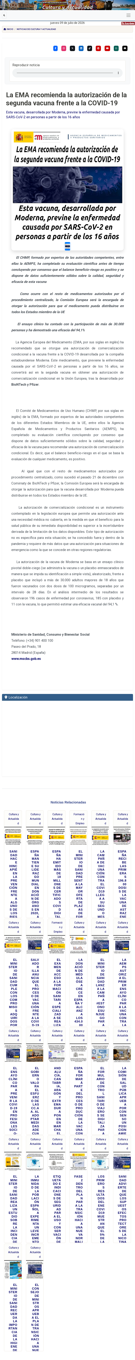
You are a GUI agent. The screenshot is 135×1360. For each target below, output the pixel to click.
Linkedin (105, 1307)
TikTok (17, 1315)
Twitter (62, 1307)
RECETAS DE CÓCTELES (121, 1341)
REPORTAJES (93, 1341)
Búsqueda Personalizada (67, 1277)
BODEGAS (48, 1341)
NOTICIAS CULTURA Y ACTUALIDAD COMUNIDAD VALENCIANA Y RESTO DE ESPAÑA (30, 1339)
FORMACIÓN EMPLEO (44, 1343)
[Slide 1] (95, 190)
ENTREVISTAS (21, 1343)
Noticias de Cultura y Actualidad (36, 29)
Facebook (19, 1307)
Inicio (8, 29)
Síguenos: (67, 1300)
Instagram (41, 1307)
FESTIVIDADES (32, 1343)
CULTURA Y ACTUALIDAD (80, 1341)
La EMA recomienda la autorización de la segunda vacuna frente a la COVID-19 (66, 99)
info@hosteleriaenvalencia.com (51, 1334)
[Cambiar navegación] (128, 15)
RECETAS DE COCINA (105, 1341)
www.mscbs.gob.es (26, 572)
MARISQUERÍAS (25, 1341)
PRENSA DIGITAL (94, 1343)
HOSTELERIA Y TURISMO (80, 1343)
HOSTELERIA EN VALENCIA (109, 1343)
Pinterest (84, 1307)
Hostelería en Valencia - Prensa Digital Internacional (67, 1324)
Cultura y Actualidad (13, 732)
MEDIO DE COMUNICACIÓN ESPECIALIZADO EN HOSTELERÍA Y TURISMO (81, 1339)
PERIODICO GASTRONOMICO (61, 1343)
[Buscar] (49, 1286)
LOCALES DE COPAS (37, 1341)
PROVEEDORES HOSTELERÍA (61, 1341)
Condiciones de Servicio (81, 1334)
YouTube (37, 1315)
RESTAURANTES (118, 1339)
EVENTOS (109, 1339)
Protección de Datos (106, 1334)
